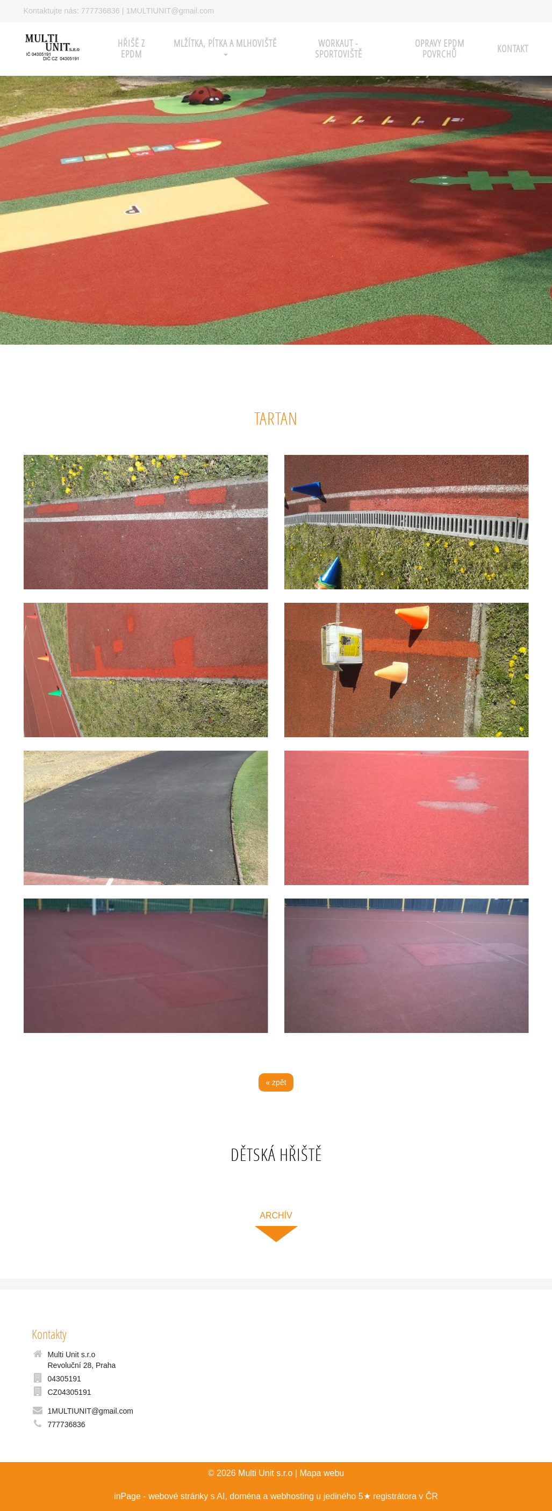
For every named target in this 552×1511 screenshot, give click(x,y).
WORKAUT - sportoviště (338, 48)
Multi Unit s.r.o (265, 1473)
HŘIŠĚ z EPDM (131, 48)
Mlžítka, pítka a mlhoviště (225, 46)
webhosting (292, 1496)
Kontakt (512, 48)
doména (245, 1496)
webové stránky (178, 1496)
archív (276, 1215)
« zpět (276, 1082)
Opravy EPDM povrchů (439, 48)
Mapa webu (321, 1473)
